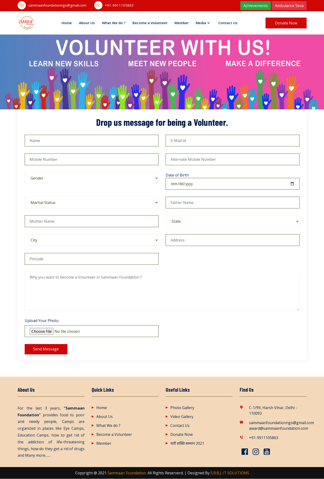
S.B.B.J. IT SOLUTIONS (230, 473)
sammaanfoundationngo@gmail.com (57, 5)
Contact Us (228, 22)
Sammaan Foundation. (127, 473)
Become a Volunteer (150, 22)
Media (201, 22)
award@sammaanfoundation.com (278, 428)
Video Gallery (181, 416)
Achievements (255, 5)
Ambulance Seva (289, 5)
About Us (87, 22)
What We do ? (113, 22)
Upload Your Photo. (42, 320)
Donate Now (181, 434)
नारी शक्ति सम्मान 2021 (187, 443)
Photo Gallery (182, 407)
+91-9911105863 (119, 5)
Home (67, 22)
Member (182, 22)
